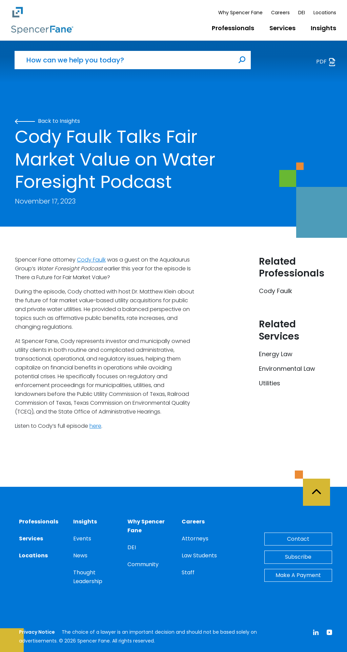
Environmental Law (287, 368)
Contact (298, 539)
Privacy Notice (37, 632)
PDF (326, 62)
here (95, 426)
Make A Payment (298, 575)
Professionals (233, 28)
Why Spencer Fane (240, 12)
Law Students (199, 555)
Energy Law (275, 354)
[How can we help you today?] (124, 60)
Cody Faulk (91, 260)
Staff (188, 572)
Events (82, 538)
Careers (280, 12)
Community (143, 564)
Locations (324, 12)
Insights (323, 28)
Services (282, 28)
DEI (301, 12)
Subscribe (298, 557)
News (80, 555)
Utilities (269, 383)
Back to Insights (47, 121)
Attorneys (195, 538)
